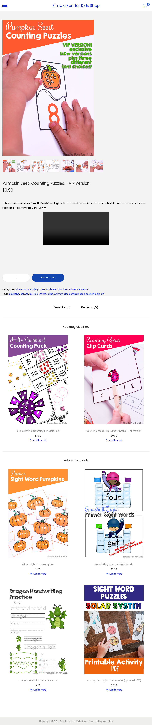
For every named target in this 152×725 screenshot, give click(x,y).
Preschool (58, 289)
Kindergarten (37, 289)
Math (49, 289)
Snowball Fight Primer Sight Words (114, 564)
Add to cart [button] (38, 440)
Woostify (108, 721)
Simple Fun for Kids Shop (76, 5)
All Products (22, 289)
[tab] (62, 307)
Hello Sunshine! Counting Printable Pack (38, 430)
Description (62, 307)
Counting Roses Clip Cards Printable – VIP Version (113, 430)
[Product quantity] (16, 277)
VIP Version (83, 289)
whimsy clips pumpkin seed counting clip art (79, 294)
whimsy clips (46, 294)
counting (14, 294)
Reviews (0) (89, 307)
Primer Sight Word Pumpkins (38, 564)
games (24, 294)
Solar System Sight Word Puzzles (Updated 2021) (114, 680)
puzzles (33, 294)
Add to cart (48, 277)
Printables (70, 289)
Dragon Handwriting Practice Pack (38, 680)
